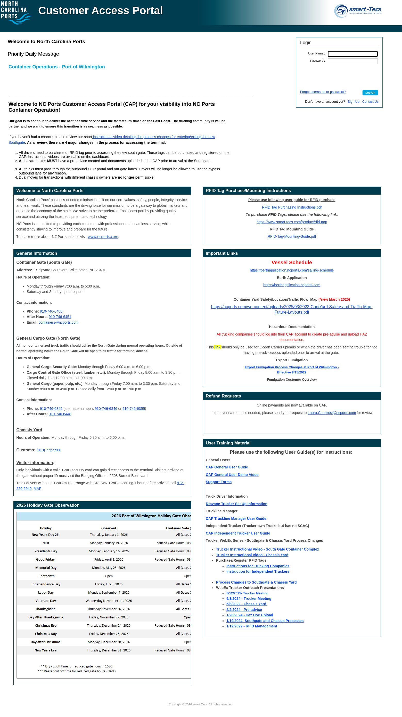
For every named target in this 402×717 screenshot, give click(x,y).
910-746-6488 (51, 311)
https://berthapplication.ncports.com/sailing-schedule (292, 270)
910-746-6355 (133, 409)
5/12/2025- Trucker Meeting (247, 593)
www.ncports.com (103, 236)
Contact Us (370, 101)
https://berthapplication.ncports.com (291, 285)
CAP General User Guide (227, 467)
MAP (37, 489)
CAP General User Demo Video (232, 475)
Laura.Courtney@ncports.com (332, 413)
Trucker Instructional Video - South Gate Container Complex (267, 549)
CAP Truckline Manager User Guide (236, 518)
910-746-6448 (60, 414)
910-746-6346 (106, 409)
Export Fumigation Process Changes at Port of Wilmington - (292, 367)
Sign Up (353, 101)
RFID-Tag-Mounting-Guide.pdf (292, 236)
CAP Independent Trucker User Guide (238, 533)
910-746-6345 (51, 409)
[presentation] (339, 77)
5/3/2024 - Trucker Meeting (248, 598)
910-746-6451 (60, 317)
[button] (370, 92)
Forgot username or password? (323, 92)
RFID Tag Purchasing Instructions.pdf (292, 207)
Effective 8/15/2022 (292, 372)
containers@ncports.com (58, 322)
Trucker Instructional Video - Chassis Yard (252, 555)
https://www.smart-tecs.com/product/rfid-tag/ (292, 222)
